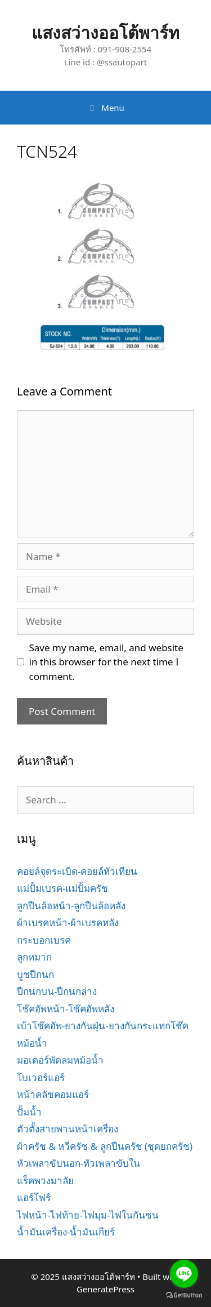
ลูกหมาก (34, 956)
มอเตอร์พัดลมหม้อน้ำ (60, 1059)
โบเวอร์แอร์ (41, 1077)
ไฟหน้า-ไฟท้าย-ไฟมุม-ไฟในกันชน (88, 1214)
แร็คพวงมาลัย (45, 1180)
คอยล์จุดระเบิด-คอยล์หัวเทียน (77, 871)
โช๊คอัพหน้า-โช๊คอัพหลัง (65, 1008)
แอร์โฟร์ (34, 1197)
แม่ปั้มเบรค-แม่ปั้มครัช (62, 888)
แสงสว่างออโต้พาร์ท (105, 32)
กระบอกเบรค (44, 939)
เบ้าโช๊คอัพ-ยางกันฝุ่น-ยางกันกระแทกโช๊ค (102, 1025)
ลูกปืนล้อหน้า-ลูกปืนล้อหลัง (71, 905)
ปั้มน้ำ (29, 1111)
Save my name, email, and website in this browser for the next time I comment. (106, 662)
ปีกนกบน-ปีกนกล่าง (57, 991)
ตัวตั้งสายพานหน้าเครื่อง (67, 1128)
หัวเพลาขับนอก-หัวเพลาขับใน (78, 1163)
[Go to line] (184, 1274)
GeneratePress (105, 1289)
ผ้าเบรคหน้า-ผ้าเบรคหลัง (68, 922)
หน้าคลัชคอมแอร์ (53, 1094)
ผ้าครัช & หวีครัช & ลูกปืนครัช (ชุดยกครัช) (104, 1146)
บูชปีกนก (35, 974)
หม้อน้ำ (32, 1043)
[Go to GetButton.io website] (184, 1295)
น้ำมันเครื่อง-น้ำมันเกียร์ (66, 1231)
